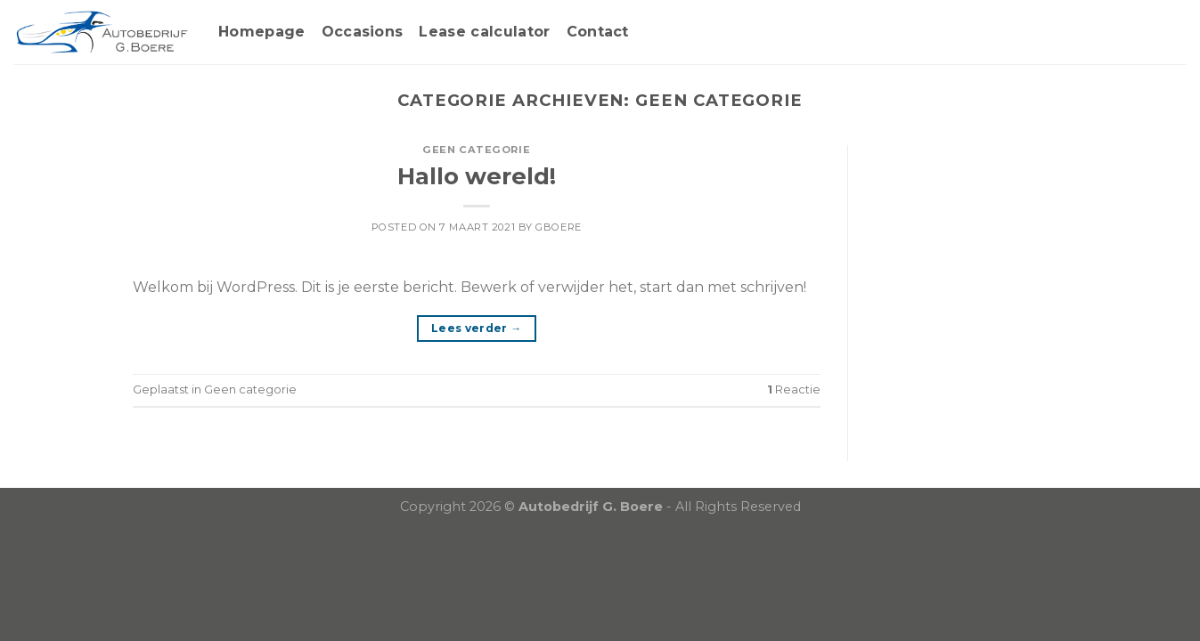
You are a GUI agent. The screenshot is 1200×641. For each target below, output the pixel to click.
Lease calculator (484, 31)
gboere (558, 227)
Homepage (262, 31)
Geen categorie (476, 149)
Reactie (793, 389)
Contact (598, 31)
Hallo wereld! (476, 176)
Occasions (363, 31)
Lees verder (476, 328)
